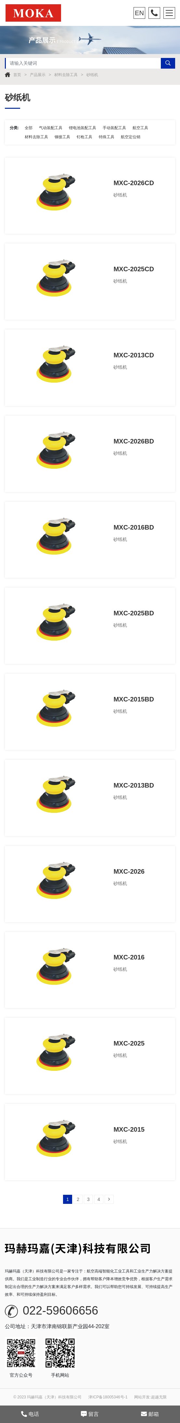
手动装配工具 (114, 128)
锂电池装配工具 (82, 128)
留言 (90, 1414)
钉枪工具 (84, 137)
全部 (28, 128)
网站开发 (142, 1397)
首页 (17, 75)
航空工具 (140, 128)
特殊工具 (106, 137)
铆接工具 (62, 137)
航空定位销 (130, 137)
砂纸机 (92, 75)
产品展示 (37, 75)
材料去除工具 (66, 75)
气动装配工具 (50, 128)
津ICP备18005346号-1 (107, 1397)
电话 (30, 1414)
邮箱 (150, 1414)
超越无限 (159, 1397)
